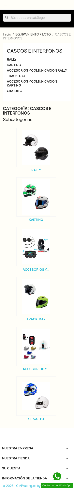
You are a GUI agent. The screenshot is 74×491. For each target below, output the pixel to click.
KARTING (14, 65)
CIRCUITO (14, 91)
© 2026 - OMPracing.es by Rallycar (28, 486)
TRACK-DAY (16, 76)
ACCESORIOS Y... (36, 269)
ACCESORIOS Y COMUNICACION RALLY (37, 70)
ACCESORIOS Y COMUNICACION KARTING (32, 83)
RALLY (11, 59)
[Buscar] (37, 18)
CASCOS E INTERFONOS (34, 50)
